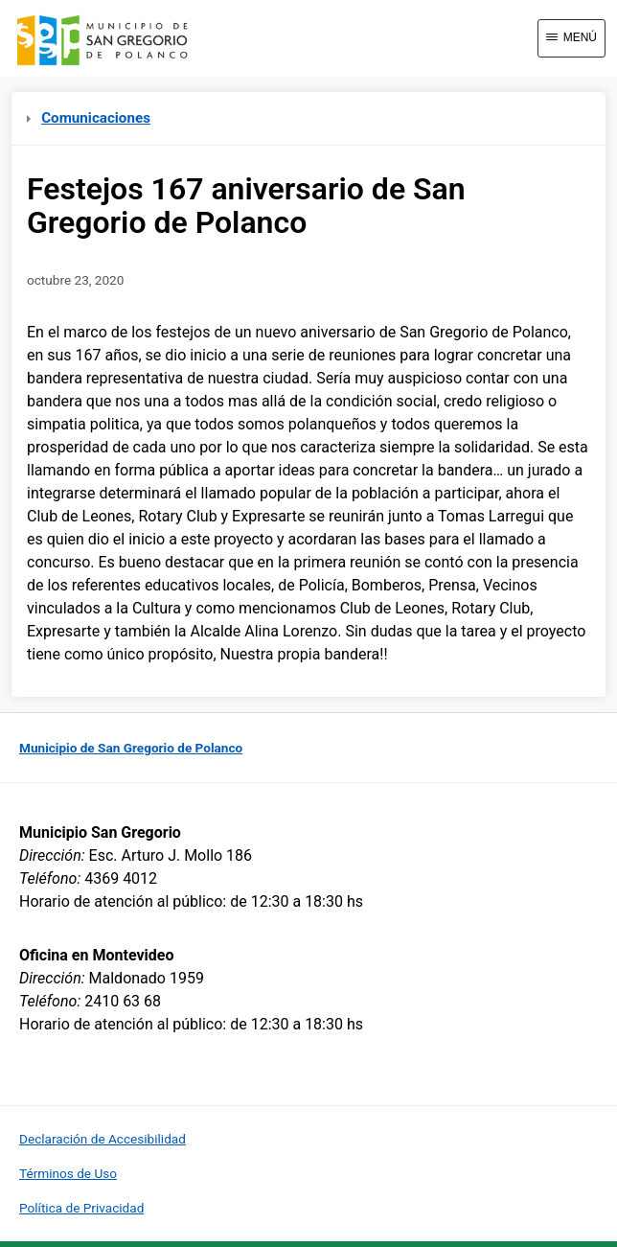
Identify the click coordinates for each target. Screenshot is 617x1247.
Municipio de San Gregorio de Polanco (130, 747)
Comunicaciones (88, 118)
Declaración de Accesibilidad (102, 1138)
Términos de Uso (68, 1173)
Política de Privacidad (81, 1207)
